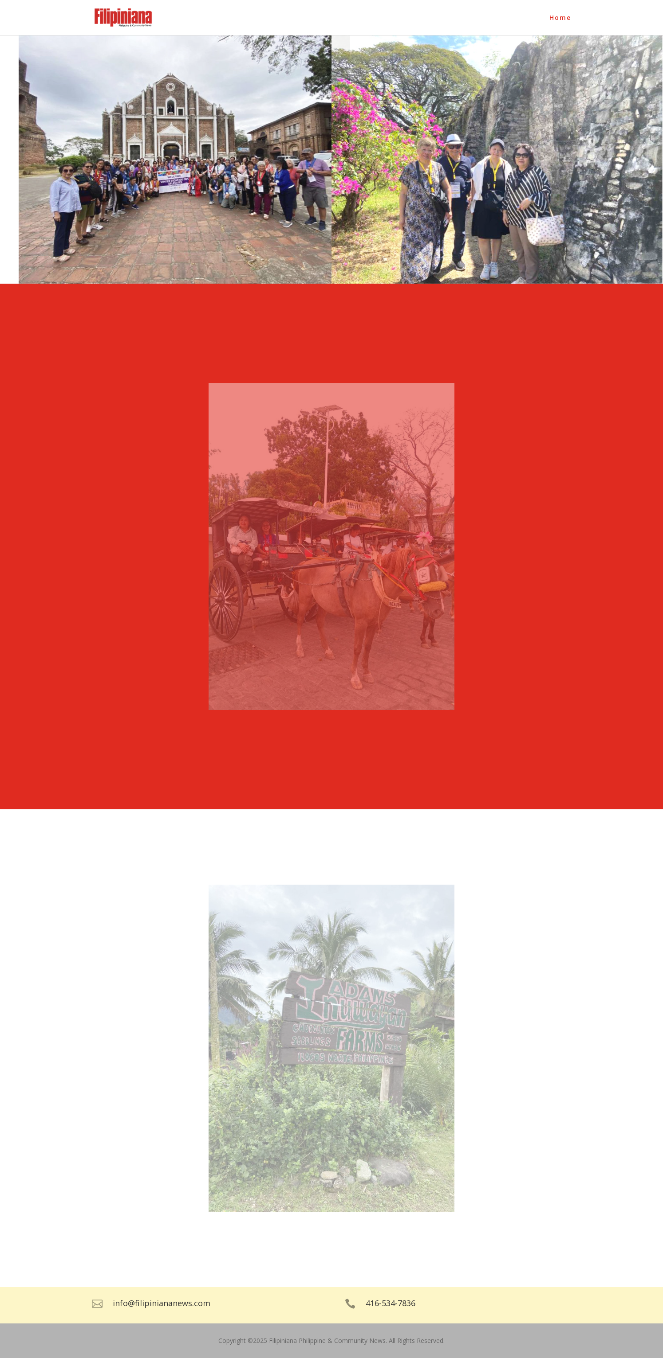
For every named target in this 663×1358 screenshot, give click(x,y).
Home (560, 18)
